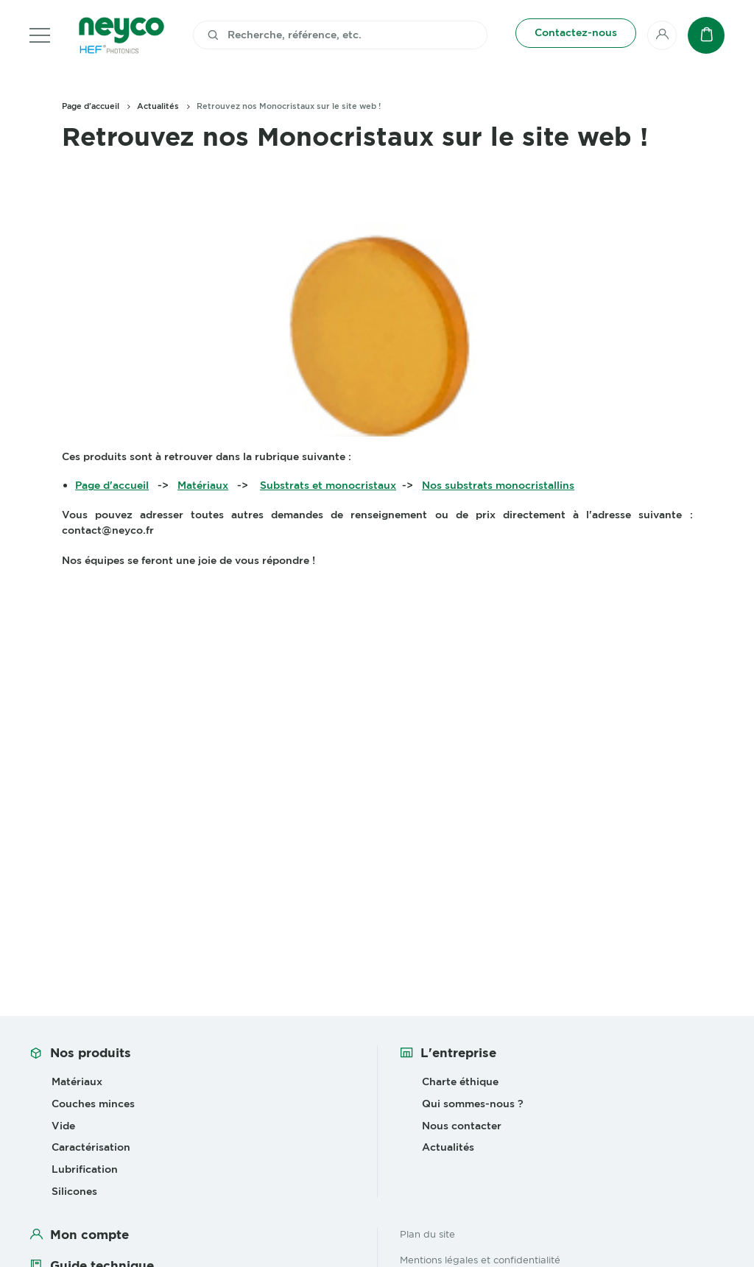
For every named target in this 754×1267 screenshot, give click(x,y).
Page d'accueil (90, 106)
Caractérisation (91, 1147)
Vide (63, 1125)
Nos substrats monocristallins (498, 485)
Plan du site (427, 1234)
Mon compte (89, 1235)
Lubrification (85, 1169)
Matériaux (202, 485)
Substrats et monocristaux (328, 485)
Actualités (158, 106)
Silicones (74, 1191)
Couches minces (93, 1103)
